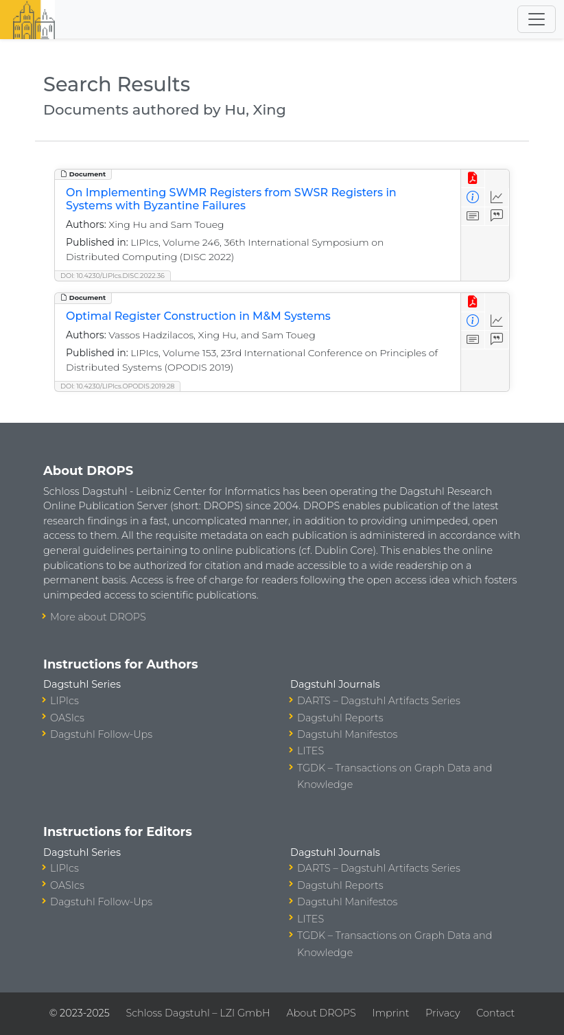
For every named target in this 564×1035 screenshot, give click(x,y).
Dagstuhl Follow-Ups (101, 734)
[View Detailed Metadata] (473, 197)
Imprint (390, 1013)
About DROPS (320, 1013)
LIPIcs (64, 701)
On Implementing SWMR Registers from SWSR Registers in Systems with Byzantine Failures (231, 199)
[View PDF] (473, 179)
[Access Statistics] (497, 197)
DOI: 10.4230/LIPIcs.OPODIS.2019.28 (117, 386)
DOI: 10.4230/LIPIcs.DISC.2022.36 (112, 275)
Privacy (442, 1013)
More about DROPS (98, 617)
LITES (310, 751)
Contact (495, 1013)
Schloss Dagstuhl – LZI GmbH (198, 1013)
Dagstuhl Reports (340, 718)
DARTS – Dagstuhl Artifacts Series (378, 701)
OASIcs (67, 718)
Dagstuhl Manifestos (347, 734)
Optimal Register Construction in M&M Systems (198, 316)
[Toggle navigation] (536, 19)
